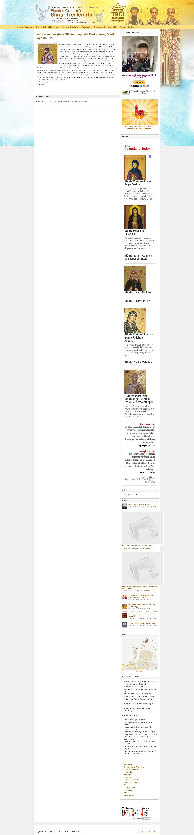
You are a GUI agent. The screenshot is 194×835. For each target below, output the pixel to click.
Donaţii (123, 27)
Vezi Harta (139, 671)
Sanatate (129, 790)
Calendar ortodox (137, 148)
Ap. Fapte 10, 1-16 (147, 446)
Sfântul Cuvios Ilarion (137, 300)
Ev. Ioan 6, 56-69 (147, 472)
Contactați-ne (133, 27)
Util (114, 27)
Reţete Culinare (131, 787)
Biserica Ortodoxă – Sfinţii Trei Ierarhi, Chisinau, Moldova (80, 13)
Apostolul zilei (147, 424)
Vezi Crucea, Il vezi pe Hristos (139, 504)
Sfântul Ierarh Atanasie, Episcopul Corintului (138, 257)
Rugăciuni (86, 27)
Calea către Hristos (133, 780)
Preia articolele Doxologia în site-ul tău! (140, 480)
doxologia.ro (148, 477)
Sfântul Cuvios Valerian (138, 362)
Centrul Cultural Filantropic (47, 27)
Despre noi (29, 27)
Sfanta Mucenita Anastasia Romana (141, 623)
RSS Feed (175, 27)
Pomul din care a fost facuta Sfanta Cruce (137, 546)
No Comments (151, 507)
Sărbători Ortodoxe (70, 27)
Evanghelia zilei (147, 451)
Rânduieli (129, 772)
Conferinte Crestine (102, 27)
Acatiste (129, 777)
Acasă (20, 27)
